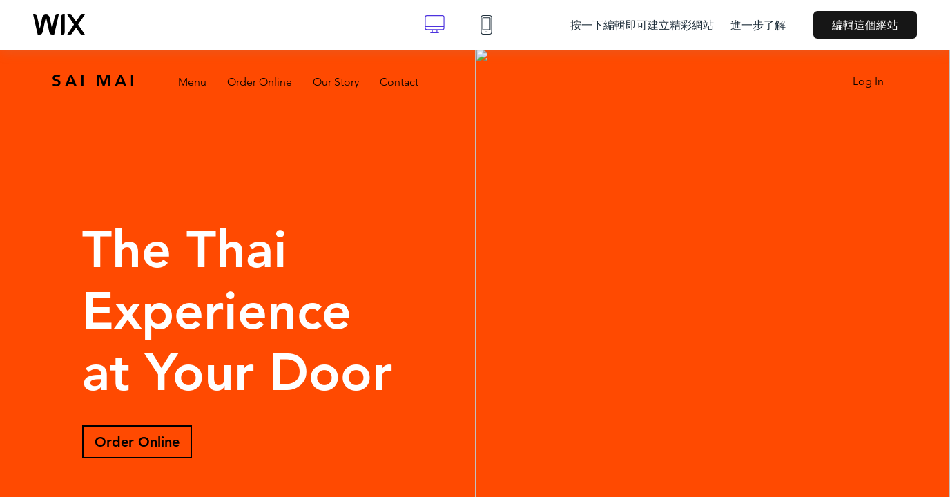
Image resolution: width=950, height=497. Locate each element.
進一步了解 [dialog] (758, 25)
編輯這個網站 (865, 25)
